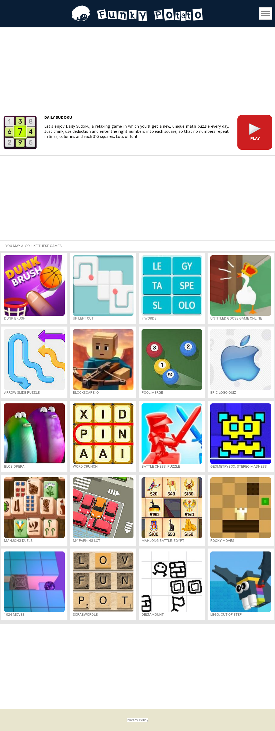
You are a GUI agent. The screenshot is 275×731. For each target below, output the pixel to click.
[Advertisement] (137, 70)
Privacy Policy (137, 720)
